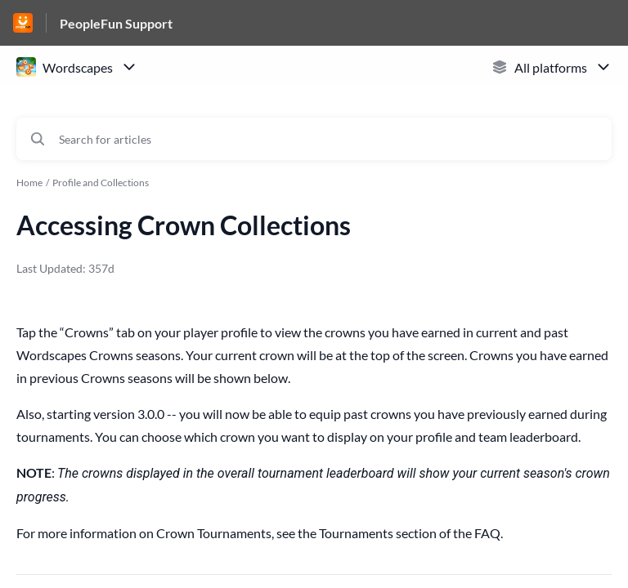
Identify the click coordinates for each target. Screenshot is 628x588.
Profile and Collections (100, 182)
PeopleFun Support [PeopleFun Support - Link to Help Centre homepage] (116, 23)
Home (29, 182)
